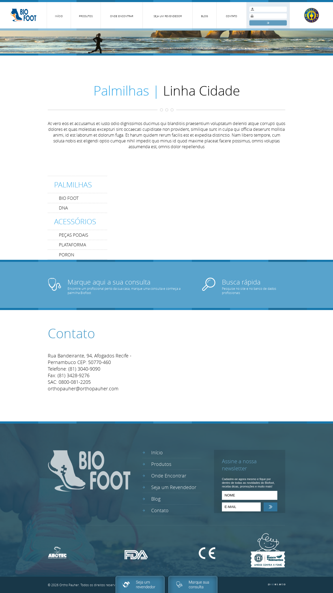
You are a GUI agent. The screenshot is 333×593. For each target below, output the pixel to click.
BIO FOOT (69, 198)
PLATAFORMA (72, 245)
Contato (160, 510)
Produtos (161, 464)
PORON (66, 255)
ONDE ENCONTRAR (121, 16)
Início (157, 452)
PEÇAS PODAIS (73, 235)
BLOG (204, 16)
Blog (155, 499)
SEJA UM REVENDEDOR (168, 16)
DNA (63, 208)
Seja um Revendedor (173, 487)
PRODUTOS (86, 16)
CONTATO (231, 16)
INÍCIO (59, 16)
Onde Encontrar (168, 475)
